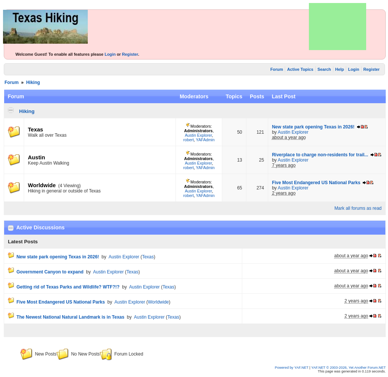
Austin (36, 157)
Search (324, 69)
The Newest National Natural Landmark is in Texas (71, 317)
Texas (35, 130)
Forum (276, 69)
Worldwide (42, 185)
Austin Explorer (198, 135)
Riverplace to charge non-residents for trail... (320, 154)
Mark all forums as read (358, 208)
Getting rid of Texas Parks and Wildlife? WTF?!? (68, 287)
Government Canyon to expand (50, 272)
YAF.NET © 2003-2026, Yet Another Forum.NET (348, 367)
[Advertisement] (337, 26)
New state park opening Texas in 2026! (313, 127)
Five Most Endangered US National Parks (316, 182)
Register (130, 54)
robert (188, 139)
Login (110, 54)
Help (339, 69)
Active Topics (300, 69)
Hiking (33, 82)
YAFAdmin (205, 139)
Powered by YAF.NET (292, 367)
